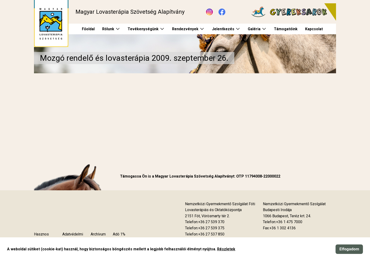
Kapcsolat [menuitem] (314, 29)
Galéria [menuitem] (254, 29)
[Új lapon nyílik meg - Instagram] (209, 12)
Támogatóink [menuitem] (286, 29)
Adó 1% (119, 234)
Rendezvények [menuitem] (185, 29)
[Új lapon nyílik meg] (207, 216)
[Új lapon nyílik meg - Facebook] (222, 12)
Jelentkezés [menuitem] (223, 29)
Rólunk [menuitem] (108, 29)
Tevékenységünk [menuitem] (143, 29)
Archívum (98, 234)
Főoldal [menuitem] (88, 29)
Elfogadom (349, 249)
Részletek (226, 249)
